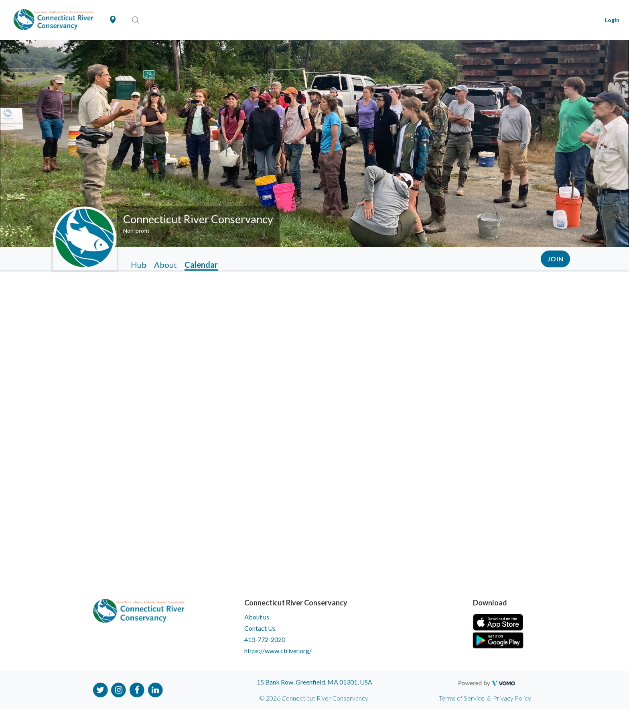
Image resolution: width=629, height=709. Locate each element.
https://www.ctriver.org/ (278, 650)
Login (612, 19)
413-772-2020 (264, 639)
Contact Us (260, 628)
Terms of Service (462, 698)
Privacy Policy (512, 698)
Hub (138, 264)
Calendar (201, 264)
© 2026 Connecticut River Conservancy (313, 698)
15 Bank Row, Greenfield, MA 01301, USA (314, 682)
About (165, 264)
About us (256, 617)
